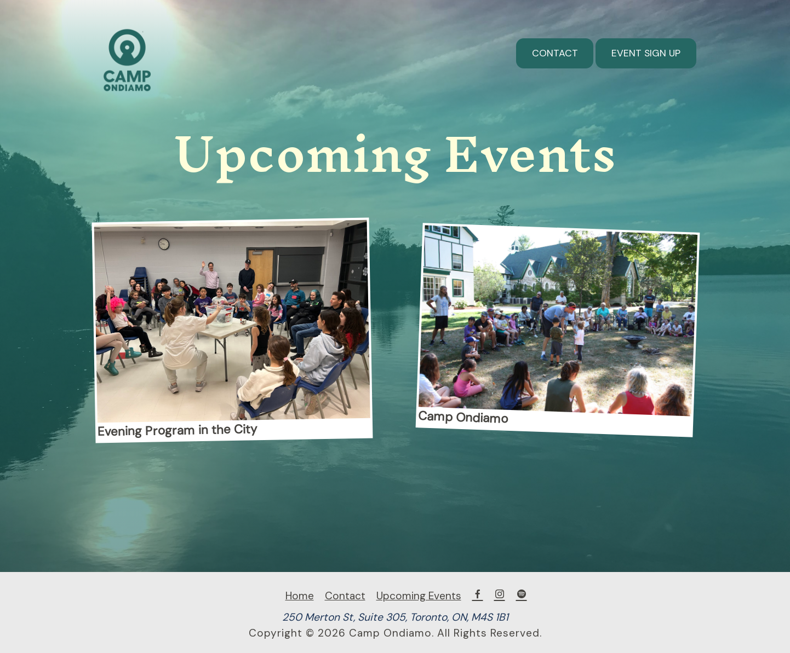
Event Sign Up (645, 53)
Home (299, 596)
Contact (555, 53)
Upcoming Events (418, 596)
